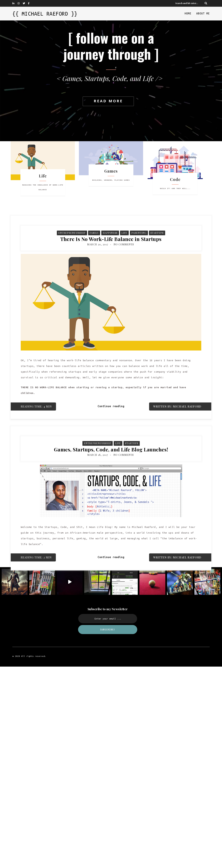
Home (188, 13)
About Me (203, 13)
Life (124, 232)
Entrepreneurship (72, 232)
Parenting (138, 232)
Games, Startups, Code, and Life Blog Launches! (111, 449)
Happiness (110, 232)
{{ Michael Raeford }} (44, 14)
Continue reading (111, 406)
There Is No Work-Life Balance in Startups (111, 239)
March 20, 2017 (97, 244)
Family (94, 232)
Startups (157, 232)
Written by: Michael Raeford (177, 406)
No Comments (124, 244)
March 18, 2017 (97, 454)
